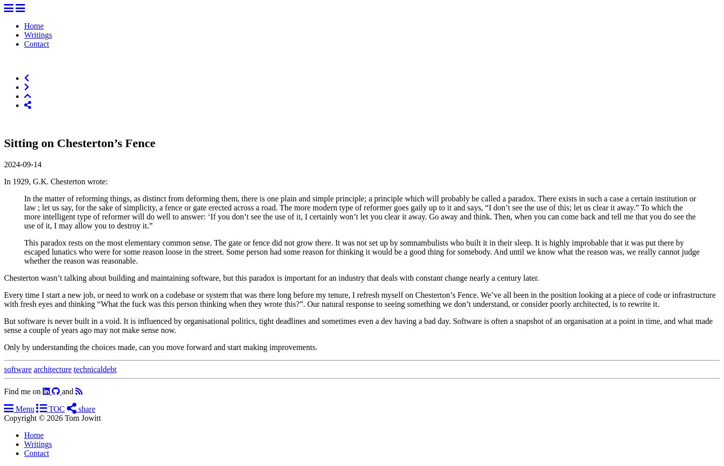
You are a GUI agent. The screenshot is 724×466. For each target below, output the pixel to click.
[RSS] (78, 391)
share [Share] (81, 409)
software (18, 369)
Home (34, 26)
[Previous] (26, 78)
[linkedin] (47, 391)
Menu (19, 409)
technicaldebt (95, 369)
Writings (38, 35)
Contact (36, 44)
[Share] (27, 105)
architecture (53, 369)
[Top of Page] (27, 96)
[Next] (26, 87)
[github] (57, 391)
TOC (50, 409)
